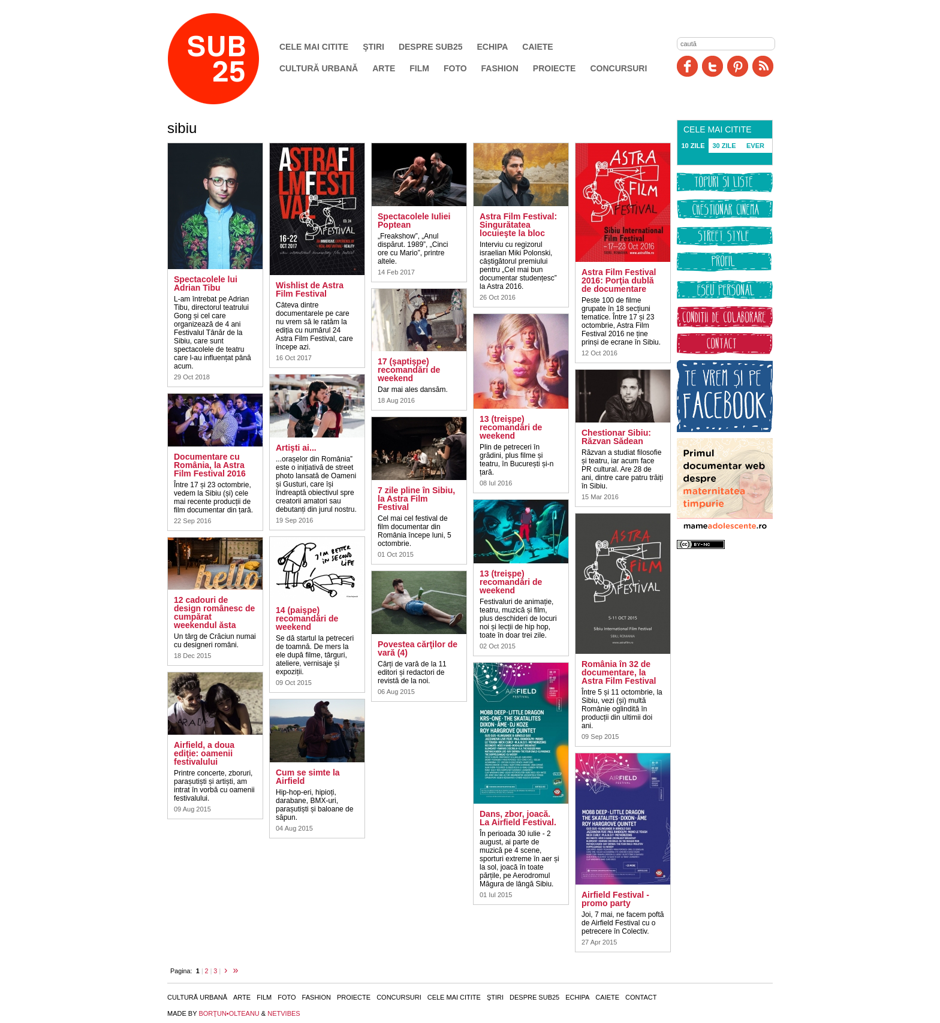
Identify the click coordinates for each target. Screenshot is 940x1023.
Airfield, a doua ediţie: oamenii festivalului (204, 753)
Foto (455, 68)
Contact (640, 997)
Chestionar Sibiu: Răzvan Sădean (616, 437)
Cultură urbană (318, 68)
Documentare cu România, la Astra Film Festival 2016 (210, 465)
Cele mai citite (313, 47)
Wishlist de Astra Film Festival (310, 289)
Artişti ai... (296, 447)
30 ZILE (724, 145)
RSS (762, 66)
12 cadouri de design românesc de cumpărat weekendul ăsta (214, 612)
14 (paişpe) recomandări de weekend (307, 618)
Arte (383, 68)
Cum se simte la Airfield (308, 777)
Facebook (687, 66)
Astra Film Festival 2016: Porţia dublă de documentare (619, 280)
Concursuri (618, 68)
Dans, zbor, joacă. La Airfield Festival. (518, 818)
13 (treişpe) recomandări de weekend (511, 427)
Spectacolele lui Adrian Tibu (205, 283)
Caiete (537, 47)
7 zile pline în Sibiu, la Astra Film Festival (416, 498)
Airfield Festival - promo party (615, 899)
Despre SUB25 (431, 47)
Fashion (500, 68)
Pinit (737, 66)
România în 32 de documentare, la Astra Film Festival (619, 672)
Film (419, 68)
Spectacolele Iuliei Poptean (414, 221)
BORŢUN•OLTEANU (228, 1013)
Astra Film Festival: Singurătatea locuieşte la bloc (518, 225)
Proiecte (554, 68)
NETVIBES (283, 1013)
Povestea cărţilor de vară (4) (417, 648)
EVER (755, 145)
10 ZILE (692, 145)
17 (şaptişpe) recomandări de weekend (409, 370)
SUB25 (227, 59)
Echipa (492, 47)
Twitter (712, 66)
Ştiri (373, 47)
